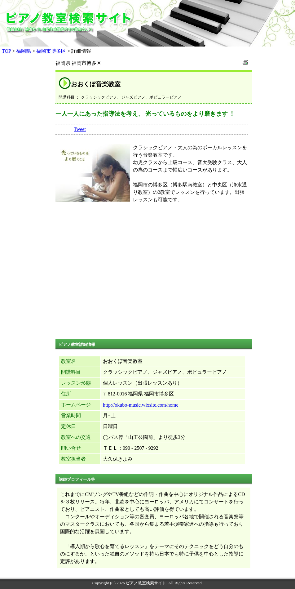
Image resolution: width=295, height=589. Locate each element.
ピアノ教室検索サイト (146, 583)
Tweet (80, 129)
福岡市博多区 (51, 51)
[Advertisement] (153, 277)
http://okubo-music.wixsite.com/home (140, 405)
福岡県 (23, 51)
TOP (6, 51)
